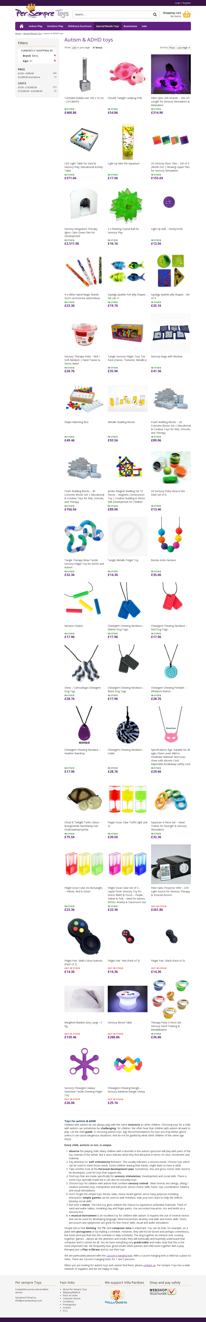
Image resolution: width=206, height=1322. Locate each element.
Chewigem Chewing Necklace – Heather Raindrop (82, 751)
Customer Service (72, 1298)
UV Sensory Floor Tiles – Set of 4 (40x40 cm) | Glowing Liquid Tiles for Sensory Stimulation (170, 167)
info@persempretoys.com (28, 1300)
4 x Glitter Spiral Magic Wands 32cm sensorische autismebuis (82, 296)
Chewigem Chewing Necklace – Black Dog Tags (126, 689)
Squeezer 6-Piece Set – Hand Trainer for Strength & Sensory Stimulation (169, 826)
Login (177, 2)
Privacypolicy (69, 1304)
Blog (65, 1310)
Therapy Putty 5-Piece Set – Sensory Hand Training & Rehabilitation (167, 1026)
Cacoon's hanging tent (119, 1255)
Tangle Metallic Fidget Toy (123, 560)
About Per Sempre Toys (75, 1289)
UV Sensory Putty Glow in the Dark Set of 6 (168, 492)
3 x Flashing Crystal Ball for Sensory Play (123, 230)
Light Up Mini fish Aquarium (124, 163)
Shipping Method (71, 1292)
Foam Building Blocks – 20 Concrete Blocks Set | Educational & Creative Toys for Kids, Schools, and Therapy (171, 427)
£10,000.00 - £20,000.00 (30, 91)
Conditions (68, 1301)
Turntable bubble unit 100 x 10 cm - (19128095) (84, 99)
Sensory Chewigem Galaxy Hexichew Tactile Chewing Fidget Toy (83, 1091)
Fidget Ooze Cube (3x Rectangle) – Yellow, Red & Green (83, 889)
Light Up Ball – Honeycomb (167, 229)
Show (67, 47)
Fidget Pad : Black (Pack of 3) (168, 960)
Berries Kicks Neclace (163, 560)
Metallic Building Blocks (121, 422)
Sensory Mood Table (120, 1022)
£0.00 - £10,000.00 (27, 87)
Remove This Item (55, 55)
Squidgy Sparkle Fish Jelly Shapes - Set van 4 (127, 296)
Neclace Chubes (73, 625)
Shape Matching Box (76, 422)
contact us (149, 1265)
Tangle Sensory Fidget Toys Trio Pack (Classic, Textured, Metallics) (127, 358)
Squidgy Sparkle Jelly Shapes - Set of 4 (170, 296)
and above (29, 77)
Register (187, 2)
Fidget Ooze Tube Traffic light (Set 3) (127, 824)
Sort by (164, 47)
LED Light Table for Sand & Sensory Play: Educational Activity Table (83, 167)
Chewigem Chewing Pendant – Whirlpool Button (168, 689)
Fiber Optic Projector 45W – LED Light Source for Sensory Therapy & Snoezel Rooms (170, 891)
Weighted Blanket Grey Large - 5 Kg (83, 1024)
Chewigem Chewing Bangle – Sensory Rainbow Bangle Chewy (126, 1089)
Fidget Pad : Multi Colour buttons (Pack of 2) (83, 962)
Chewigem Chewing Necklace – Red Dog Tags (169, 627)
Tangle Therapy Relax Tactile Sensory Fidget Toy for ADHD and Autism (84, 563)
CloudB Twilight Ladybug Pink (125, 98)
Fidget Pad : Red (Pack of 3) (124, 960)
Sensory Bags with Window (167, 356)
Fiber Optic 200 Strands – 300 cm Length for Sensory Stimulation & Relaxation (170, 101)
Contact (67, 1307)
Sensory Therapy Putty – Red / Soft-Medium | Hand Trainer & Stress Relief (82, 360)
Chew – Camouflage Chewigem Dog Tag (82, 689)
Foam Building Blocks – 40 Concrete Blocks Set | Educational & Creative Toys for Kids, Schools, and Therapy (84, 496)
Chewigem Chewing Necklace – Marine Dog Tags (126, 627)
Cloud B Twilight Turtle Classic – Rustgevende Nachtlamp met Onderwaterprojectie (82, 826)
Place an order (70, 1295)
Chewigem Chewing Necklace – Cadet (126, 751)
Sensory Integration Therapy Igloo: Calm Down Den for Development (80, 232)
